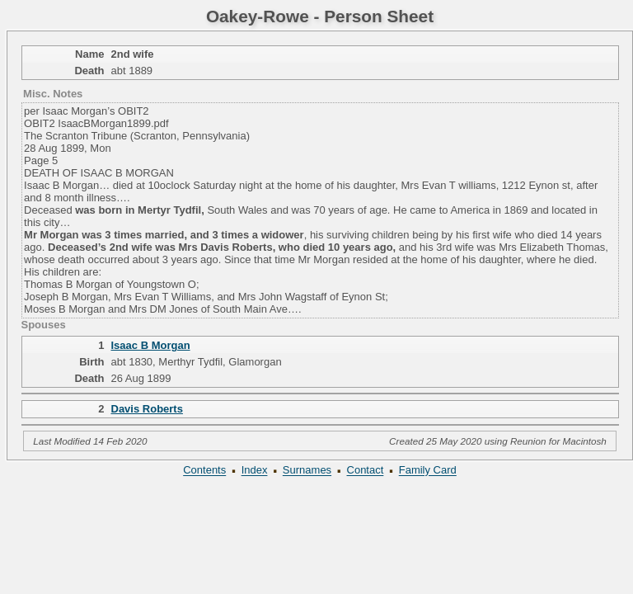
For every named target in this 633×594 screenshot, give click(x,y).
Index (254, 470)
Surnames (307, 470)
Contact (365, 470)
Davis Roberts (147, 409)
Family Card (428, 470)
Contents (204, 470)
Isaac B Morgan (150, 345)
